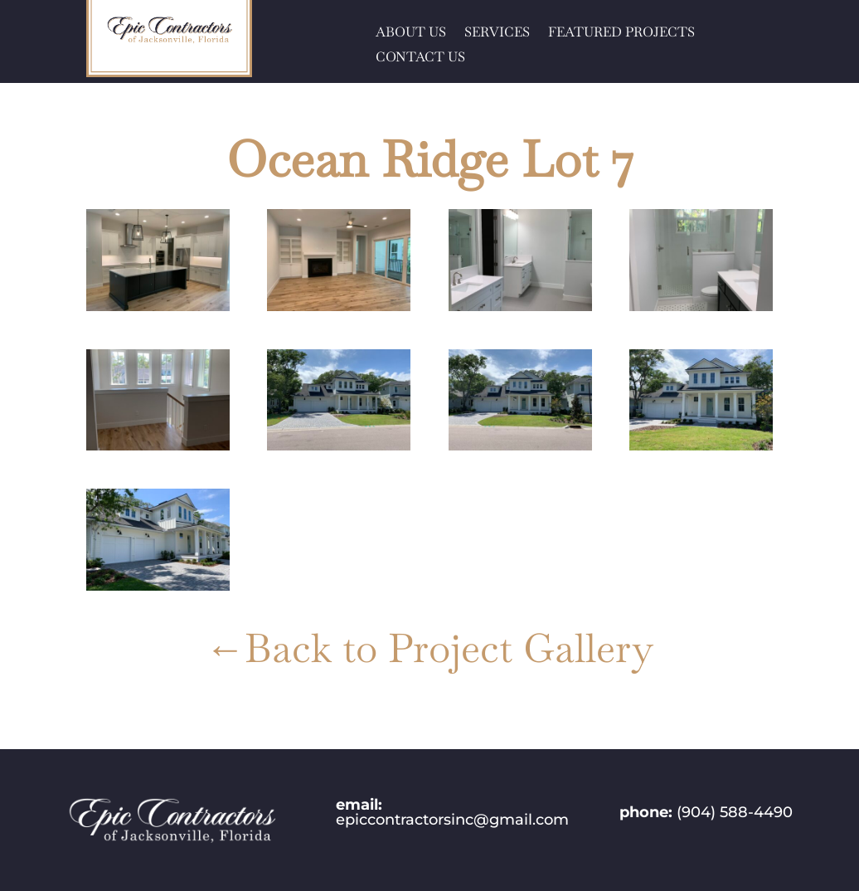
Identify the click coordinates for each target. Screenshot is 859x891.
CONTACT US (420, 58)
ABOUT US (411, 34)
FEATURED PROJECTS (621, 34)
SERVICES (497, 34)
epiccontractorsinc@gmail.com (452, 820)
